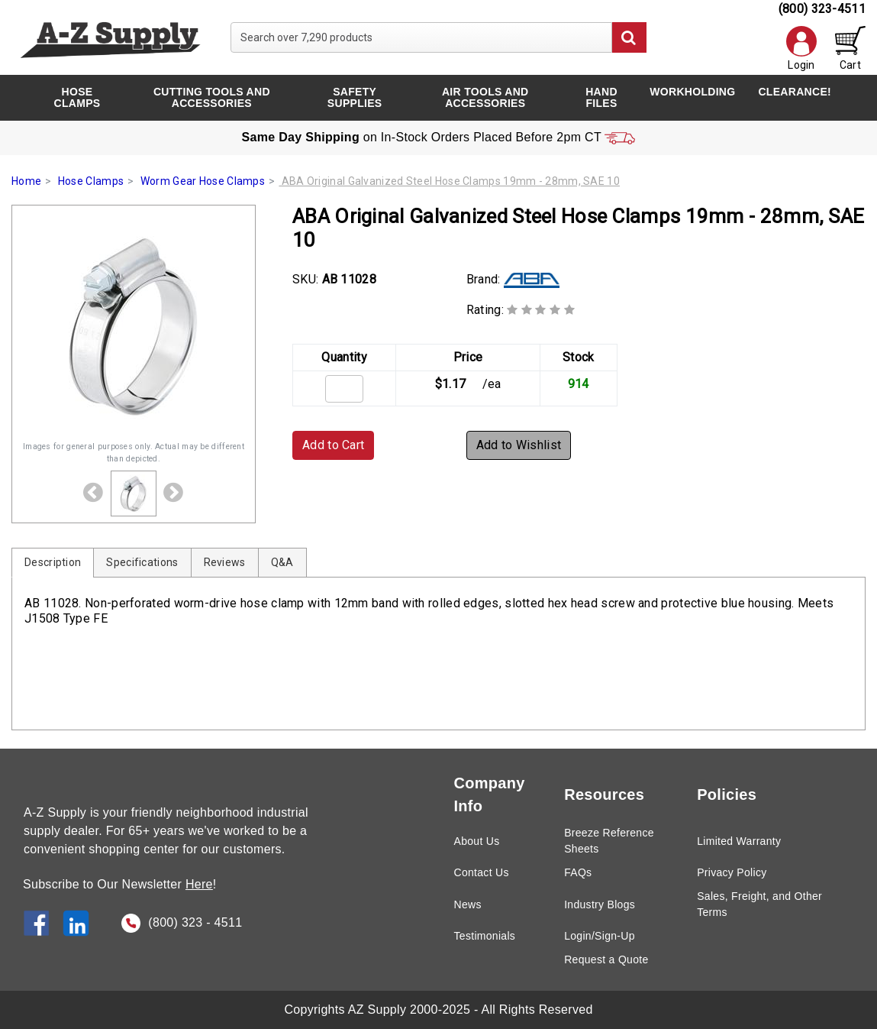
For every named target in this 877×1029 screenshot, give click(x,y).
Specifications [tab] (142, 562)
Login (801, 48)
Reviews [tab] (225, 562)
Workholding (692, 92)
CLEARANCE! (794, 92)
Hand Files (601, 97)
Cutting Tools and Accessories (211, 97)
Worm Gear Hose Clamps (202, 181)
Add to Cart (333, 445)
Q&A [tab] (282, 562)
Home (26, 181)
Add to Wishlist (519, 445)
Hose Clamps (77, 97)
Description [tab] (52, 562)
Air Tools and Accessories (485, 97)
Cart (850, 48)
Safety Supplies (354, 97)
